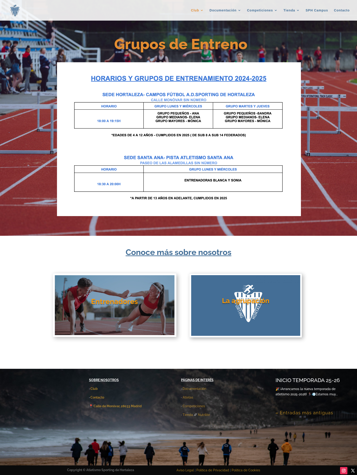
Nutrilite (204, 415)
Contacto (342, 10)
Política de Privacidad (213, 470)
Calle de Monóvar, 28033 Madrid (118, 406)
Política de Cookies (246, 470)
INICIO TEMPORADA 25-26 (308, 380)
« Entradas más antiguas (304, 412)
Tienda (289, 10)
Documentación (223, 10)
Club (195, 10)
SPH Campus (317, 10)
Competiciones (260, 10)
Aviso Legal (185, 470)
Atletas (188, 397)
